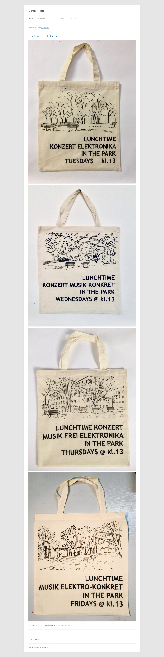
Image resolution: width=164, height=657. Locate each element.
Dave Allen (36, 11)
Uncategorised (50, 625)
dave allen (45, 28)
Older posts (33, 639)
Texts (52, 19)
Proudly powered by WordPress (38, 648)
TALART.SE (73, 19)
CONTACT (62, 19)
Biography (42, 19)
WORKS (30, 19)
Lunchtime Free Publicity (42, 36)
